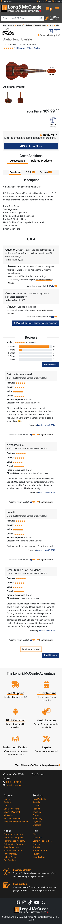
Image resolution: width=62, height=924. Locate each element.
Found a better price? (49, 35)
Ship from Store (31, 146)
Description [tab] (15, 172)
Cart (6, 805)
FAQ (35, 834)
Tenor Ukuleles (40, 25)
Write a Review (33, 48)
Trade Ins (37, 812)
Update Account (11, 808)
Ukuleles (28, 25)
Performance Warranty (14, 841)
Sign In (7, 799)
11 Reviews (19, 48)
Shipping (37, 825)
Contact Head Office (42, 841)
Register (7, 802)
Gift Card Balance (12, 818)
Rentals (36, 802)
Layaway (37, 821)
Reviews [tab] (46, 172)
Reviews (36, 854)
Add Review (50, 364)
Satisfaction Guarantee (15, 844)
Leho (51, 25)
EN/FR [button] (56, 1)
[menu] (57, 7)
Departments (8, 25)
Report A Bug (39, 857)
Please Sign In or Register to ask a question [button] (35, 323)
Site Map (37, 847)
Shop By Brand (40, 850)
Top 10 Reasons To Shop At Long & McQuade (37, 765)
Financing (37, 818)
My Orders (8, 815)
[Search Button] (41, 18)
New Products (39, 799)
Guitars (19, 25)
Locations (37, 837)
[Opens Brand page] (8, 31)
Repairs (36, 808)
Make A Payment (12, 812)
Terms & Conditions (13, 850)
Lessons (37, 805)
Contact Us (6, 1)
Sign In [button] (40, 1)
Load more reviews (31, 649)
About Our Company (13, 837)
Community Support (13, 834)
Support (36, 815)
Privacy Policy (10, 854)
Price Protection (11, 847)
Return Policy (10, 857)
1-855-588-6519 (12, 782)
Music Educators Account (16, 821)
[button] (46, 7)
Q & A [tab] (30, 172)
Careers (36, 844)
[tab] (17, 161)
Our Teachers (10, 860)
